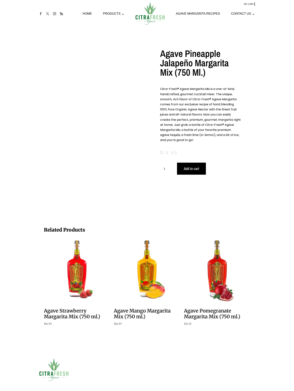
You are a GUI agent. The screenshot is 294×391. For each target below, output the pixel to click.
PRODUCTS (111, 14)
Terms (74, 382)
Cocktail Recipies (105, 378)
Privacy (84, 382)
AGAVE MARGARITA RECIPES (198, 14)
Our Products (102, 372)
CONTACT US (241, 14)
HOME (87, 14)
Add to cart (191, 168)
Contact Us (101, 383)
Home (98, 366)
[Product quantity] (165, 169)
